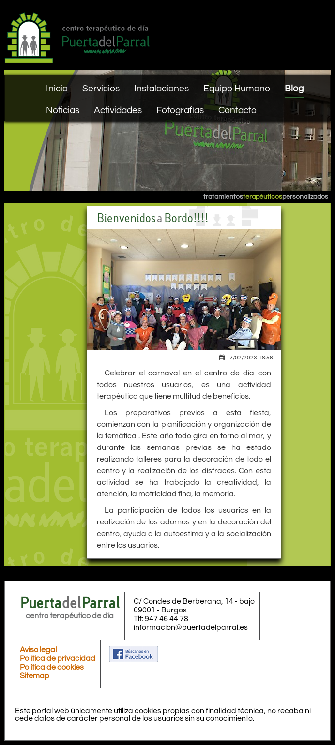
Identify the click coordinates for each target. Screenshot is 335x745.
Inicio (57, 88)
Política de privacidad (57, 658)
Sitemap (34, 676)
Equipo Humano (236, 88)
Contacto (237, 110)
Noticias (62, 110)
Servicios (101, 88)
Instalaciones (161, 88)
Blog (294, 88)
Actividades (118, 110)
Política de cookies (52, 667)
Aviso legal (38, 650)
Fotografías (180, 110)
